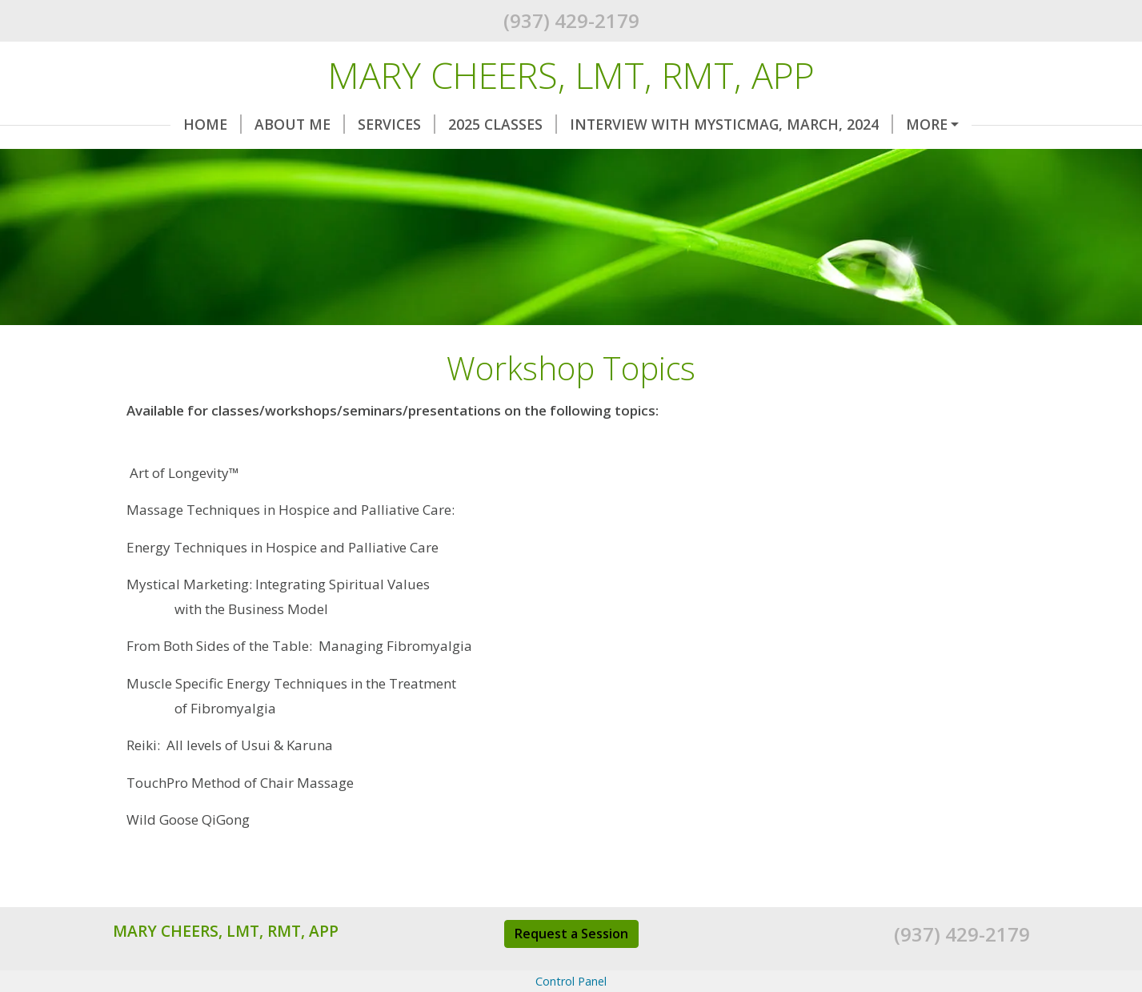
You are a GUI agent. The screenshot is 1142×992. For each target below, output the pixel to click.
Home (155, 124)
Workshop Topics (656, 158)
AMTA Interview (187, 192)
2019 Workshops (918, 124)
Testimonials (508, 158)
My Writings (800, 158)
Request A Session (357, 158)
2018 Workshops (196, 158)
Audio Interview (940, 158)
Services (339, 124)
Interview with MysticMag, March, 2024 (673, 124)
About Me (242, 124)
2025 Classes (445, 124)
